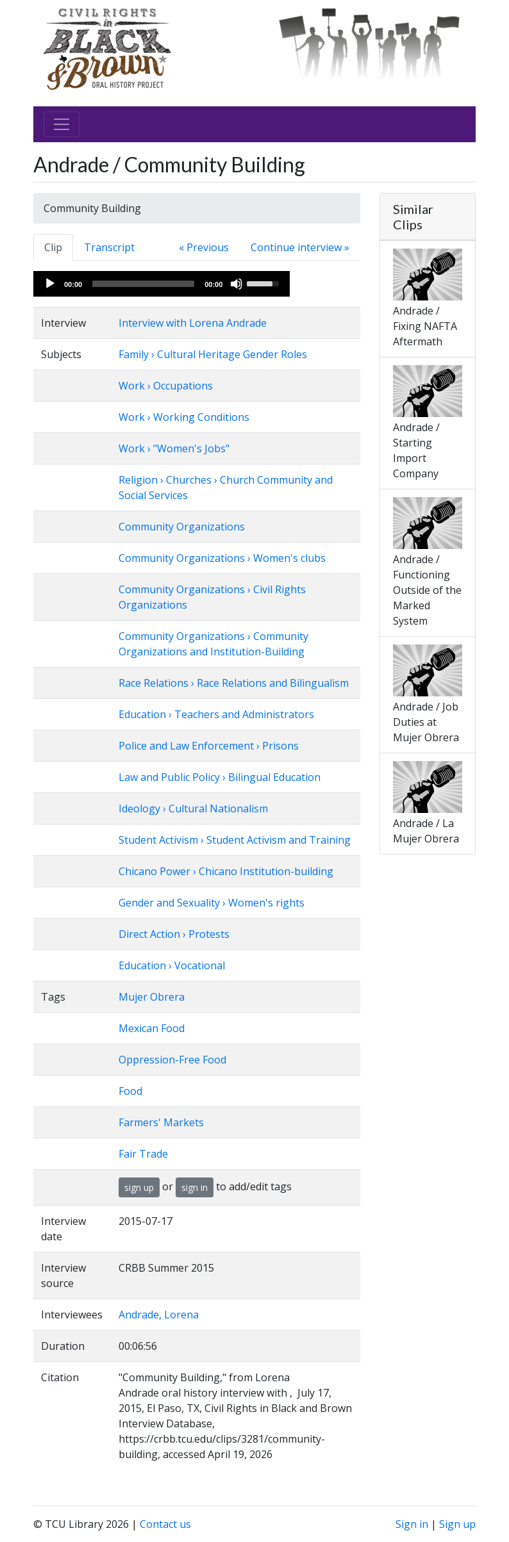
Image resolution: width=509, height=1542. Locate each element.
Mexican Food (152, 1028)
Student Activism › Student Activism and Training (235, 840)
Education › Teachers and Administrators (216, 714)
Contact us (165, 1524)
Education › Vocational (172, 965)
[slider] (143, 284)
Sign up (457, 1524)
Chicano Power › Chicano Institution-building (226, 871)
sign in (194, 1187)
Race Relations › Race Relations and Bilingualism (234, 683)
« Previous (204, 247)
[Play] (50, 283)
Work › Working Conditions (184, 417)
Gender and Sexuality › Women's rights (212, 903)
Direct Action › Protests (174, 934)
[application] (161, 284)
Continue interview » (300, 247)
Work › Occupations (166, 386)
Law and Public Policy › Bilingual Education (220, 777)
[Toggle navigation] (61, 124)
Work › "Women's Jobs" (174, 448)
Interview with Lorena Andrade (193, 323)
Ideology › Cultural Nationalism (193, 808)
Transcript (109, 247)
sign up (139, 1187)
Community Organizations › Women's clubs (222, 558)
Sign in (412, 1524)
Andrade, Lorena (159, 1315)
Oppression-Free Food (172, 1060)
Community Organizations (182, 527)
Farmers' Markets (161, 1122)
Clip (53, 247)
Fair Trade (143, 1154)
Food (130, 1091)
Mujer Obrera (152, 997)
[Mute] (236, 283)
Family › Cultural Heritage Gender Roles (213, 354)
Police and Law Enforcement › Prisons (209, 746)
